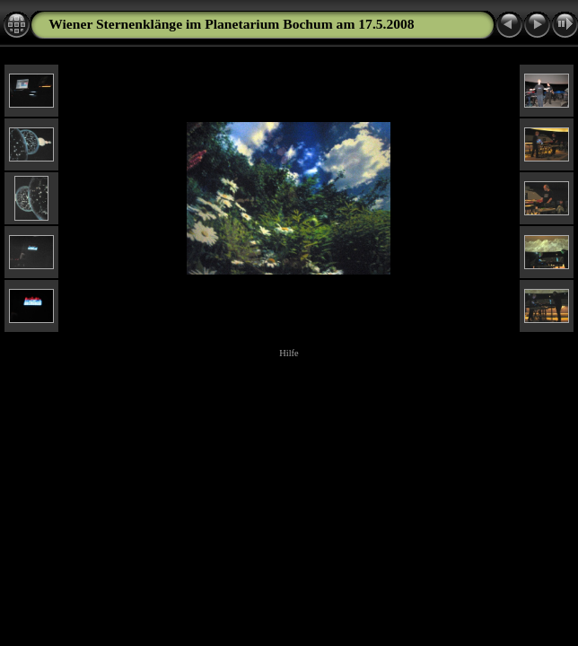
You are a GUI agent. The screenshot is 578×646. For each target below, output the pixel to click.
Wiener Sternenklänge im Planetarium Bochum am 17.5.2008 (231, 23)
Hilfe (288, 353)
